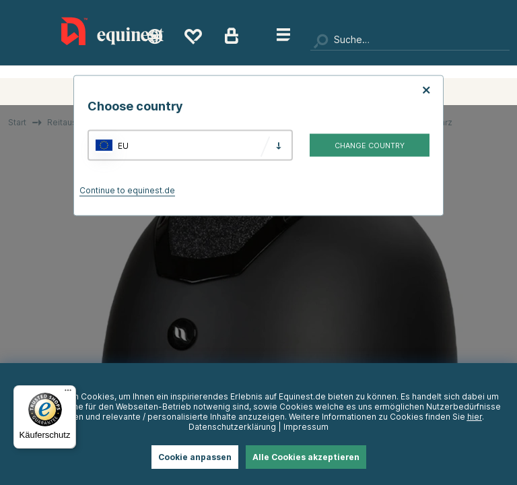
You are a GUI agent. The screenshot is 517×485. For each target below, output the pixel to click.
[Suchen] (410, 40)
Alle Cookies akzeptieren (305, 457)
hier (474, 417)
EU (123, 145)
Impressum (306, 427)
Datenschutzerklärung (232, 427)
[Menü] (68, 393)
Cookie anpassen (195, 457)
